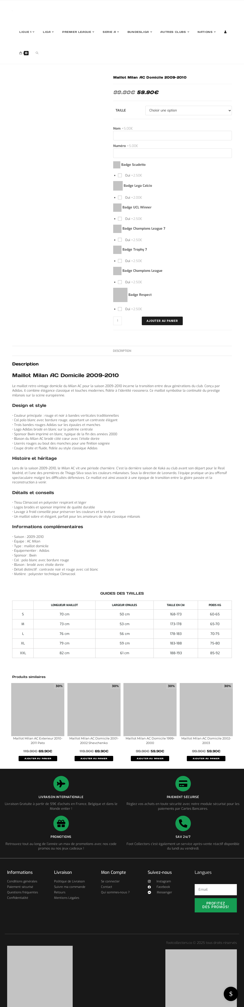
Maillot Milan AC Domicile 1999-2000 (150, 740)
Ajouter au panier (162, 321)
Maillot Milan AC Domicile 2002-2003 (206, 740)
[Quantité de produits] (117, 321)
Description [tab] (122, 351)
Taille (121, 110)
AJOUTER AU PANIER (38, 758)
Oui (133, 175)
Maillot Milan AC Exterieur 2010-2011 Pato (37, 740)
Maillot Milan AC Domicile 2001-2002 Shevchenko (94, 740)
